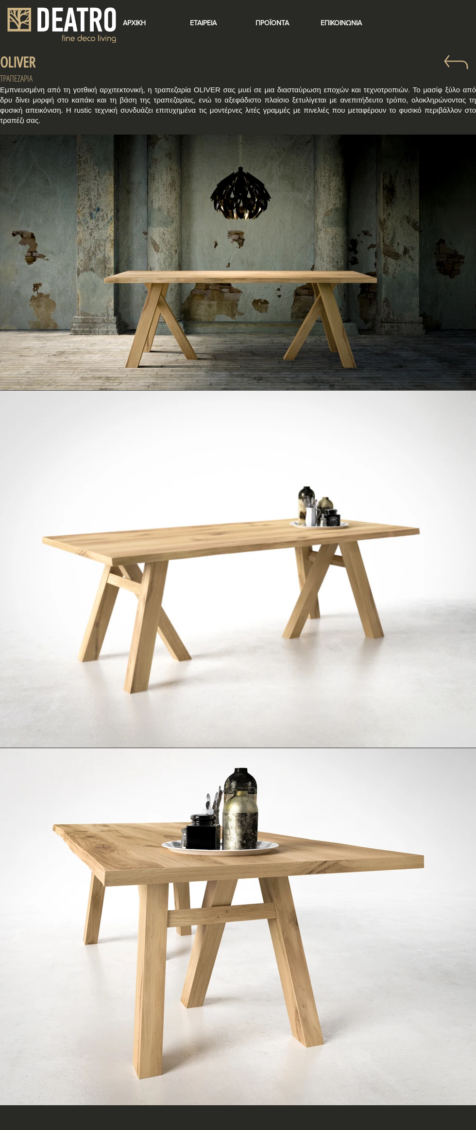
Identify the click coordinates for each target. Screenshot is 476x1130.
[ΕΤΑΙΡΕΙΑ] (203, 23)
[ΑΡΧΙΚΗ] (134, 23)
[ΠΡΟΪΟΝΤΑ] (272, 23)
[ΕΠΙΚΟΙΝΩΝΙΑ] (340, 23)
